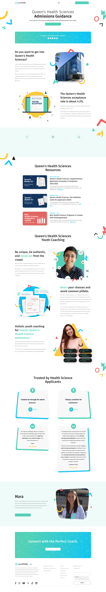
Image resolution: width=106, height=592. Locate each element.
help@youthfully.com (77, 566)
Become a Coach (63, 575)
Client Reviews (63, 573)
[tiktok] (32, 583)
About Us (62, 566)
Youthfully (77, 576)
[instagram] (19, 583)
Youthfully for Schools (64, 568)
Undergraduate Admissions (48, 566)
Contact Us (62, 577)
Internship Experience (47, 570)
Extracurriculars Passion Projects (49, 568)
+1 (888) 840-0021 (76, 568)
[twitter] (28, 583)
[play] (30, 409)
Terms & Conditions (88, 588)
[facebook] (15, 583)
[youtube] (23, 583)
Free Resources (63, 570)
